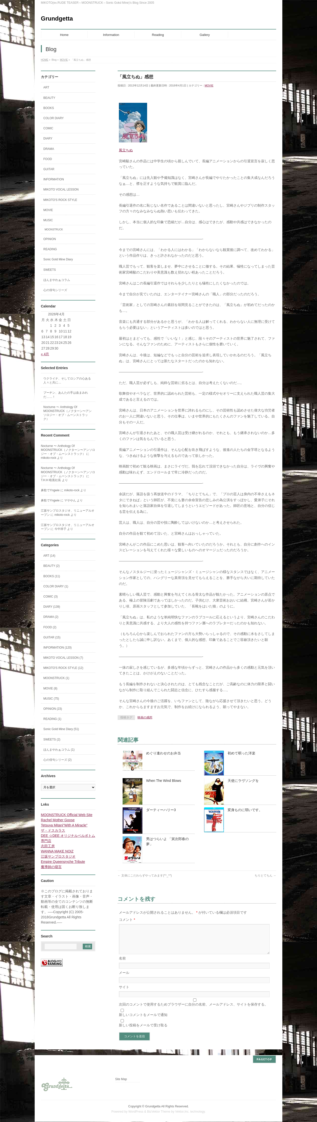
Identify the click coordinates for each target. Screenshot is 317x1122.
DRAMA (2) (50, 617)
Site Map (121, 1079)
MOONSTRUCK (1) (56, 678)
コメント (127, 920)
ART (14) (49, 555)
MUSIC (48, 220)
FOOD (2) (49, 627)
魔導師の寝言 (51, 867)
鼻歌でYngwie (50, 490)
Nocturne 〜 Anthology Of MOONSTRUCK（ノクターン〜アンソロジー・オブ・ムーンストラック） (67, 413)
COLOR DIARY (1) (55, 586)
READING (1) (52, 719)
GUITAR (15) (51, 637)
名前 (122, 964)
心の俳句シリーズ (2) (57, 760)
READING (50, 249)
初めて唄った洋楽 (241, 753)
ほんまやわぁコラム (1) (59, 749)
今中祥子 (60, 529)
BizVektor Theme (158, 1112)
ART (46, 87)
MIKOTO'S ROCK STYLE (60, 200)
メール (124, 979)
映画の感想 (144, 717)
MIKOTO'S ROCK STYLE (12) (63, 668)
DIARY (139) (51, 606)
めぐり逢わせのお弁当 (163, 753)
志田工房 (48, 846)
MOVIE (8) (50, 688)
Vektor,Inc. (182, 1112)
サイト (124, 993)
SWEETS (49, 270)
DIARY (47, 138)
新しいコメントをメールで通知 (143, 1021)
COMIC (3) (50, 596)
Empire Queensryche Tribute (63, 862)
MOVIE (209, 85)
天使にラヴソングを (243, 781)
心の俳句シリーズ (55, 290)
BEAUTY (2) (51, 566)
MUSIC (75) (51, 698)
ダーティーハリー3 (161, 810)
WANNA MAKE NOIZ (57, 851)
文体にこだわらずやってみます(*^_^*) (145, 875)
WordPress (135, 1112)
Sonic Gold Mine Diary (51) (61, 729)
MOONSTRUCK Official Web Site (66, 815)
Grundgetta (57, 18)
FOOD (47, 159)
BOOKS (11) (51, 576)
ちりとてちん (265, 875)
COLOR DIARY (53, 118)
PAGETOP (264, 1059)
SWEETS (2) (51, 739)
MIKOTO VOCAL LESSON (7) (63, 657)
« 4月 (45, 354)
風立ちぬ (126, 150)
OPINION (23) (52, 709)
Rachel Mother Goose (58, 820)
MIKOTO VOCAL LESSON (61, 189)
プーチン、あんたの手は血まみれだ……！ (65, 394)
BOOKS (48, 108)
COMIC (48, 128)
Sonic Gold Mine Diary (58, 259)
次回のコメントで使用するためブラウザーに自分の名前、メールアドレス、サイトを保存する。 (193, 1010)
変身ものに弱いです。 (245, 810)
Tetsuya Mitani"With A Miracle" (64, 825)
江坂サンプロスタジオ (58, 856)
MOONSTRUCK (54, 229)
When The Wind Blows (163, 781)
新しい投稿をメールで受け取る (143, 1031)
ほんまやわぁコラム (56, 280)
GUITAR (48, 169)
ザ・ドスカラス (53, 830)
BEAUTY (49, 98)
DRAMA (48, 149)
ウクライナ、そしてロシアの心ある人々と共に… (67, 380)
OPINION (49, 239)
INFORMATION (53, 179)
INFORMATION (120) (57, 647)
